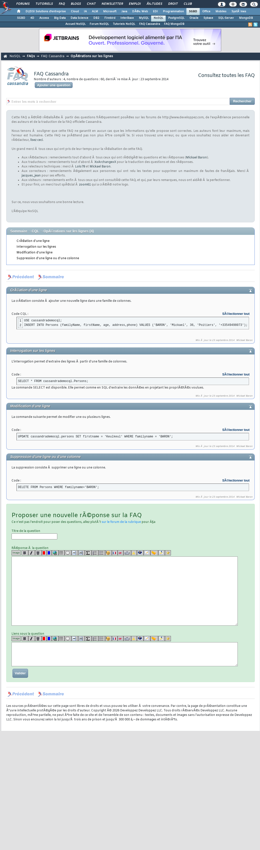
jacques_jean (31, 176)
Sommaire (18, 231)
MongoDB (246, 18)
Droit (173, 4)
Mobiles (220, 11)
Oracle (193, 18)
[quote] (68, 552)
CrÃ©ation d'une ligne (33, 241)
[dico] (127, 552)
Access (44, 18)
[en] (120, 552)
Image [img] (16, 552)
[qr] (140, 552)
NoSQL (158, 18)
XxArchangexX (105, 162)
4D (32, 18)
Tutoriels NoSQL (124, 24)
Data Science (79, 18)
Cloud (75, 11)
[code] (74, 552)
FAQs (31, 56)
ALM (95, 11)
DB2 (96, 18)
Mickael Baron (196, 158)
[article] (147, 552)
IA (85, 11)
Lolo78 (80, 167)
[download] (161, 552)
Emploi (134, 4)
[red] (44, 552)
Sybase (208, 18)
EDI (155, 11)
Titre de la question (34, 534)
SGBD (193, 11)
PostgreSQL (176, 18)
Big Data (60, 18)
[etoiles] (168, 552)
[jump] (154, 552)
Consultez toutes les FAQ (226, 75)
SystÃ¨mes (238, 11)
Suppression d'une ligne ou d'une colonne (48, 258)
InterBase (127, 18)
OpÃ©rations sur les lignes (92, 56)
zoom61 (85, 185)
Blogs (75, 4)
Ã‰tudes (154, 4)
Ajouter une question (53, 85)
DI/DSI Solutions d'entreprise (46, 11)
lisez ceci (36, 140)
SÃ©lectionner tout (235, 314)
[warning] (134, 552)
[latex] (88, 552)
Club (187, 4)
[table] (62, 552)
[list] (95, 552)
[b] (25, 552)
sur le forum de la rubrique (121, 522)
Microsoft (109, 11)
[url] (55, 552)
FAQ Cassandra (149, 24)
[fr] (115, 552)
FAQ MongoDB (174, 24)
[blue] (49, 552)
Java (124, 11)
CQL (35, 231)
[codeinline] (81, 552)
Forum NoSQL (99, 24)
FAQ (61, 4)
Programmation (173, 11)
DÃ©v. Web (140, 11)
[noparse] (108, 552)
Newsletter (112, 4)
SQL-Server (226, 18)
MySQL (144, 18)
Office (206, 11)
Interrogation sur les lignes (36, 247)
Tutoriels (44, 4)
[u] (38, 552)
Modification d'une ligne (35, 253)
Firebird (109, 18)
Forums (23, 4)
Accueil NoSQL (75, 24)
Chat (91, 4)
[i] (31, 552)
